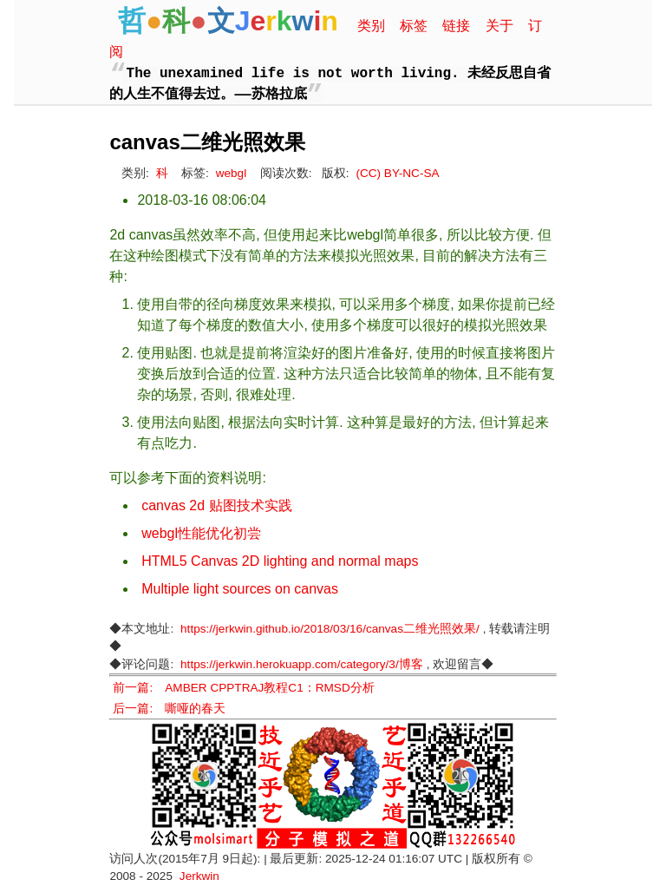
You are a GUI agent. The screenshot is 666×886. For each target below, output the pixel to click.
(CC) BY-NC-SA (397, 173)
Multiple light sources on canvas (239, 588)
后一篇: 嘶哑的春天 (169, 708)
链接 (456, 25)
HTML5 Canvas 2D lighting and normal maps (279, 561)
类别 (371, 25)
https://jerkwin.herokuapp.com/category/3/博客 (301, 664)
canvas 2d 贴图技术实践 (216, 505)
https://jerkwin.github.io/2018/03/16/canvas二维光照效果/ (330, 628)
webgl (231, 173)
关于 (499, 25)
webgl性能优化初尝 (201, 533)
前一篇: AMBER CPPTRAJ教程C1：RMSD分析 (243, 687)
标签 (414, 25)
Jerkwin (199, 876)
